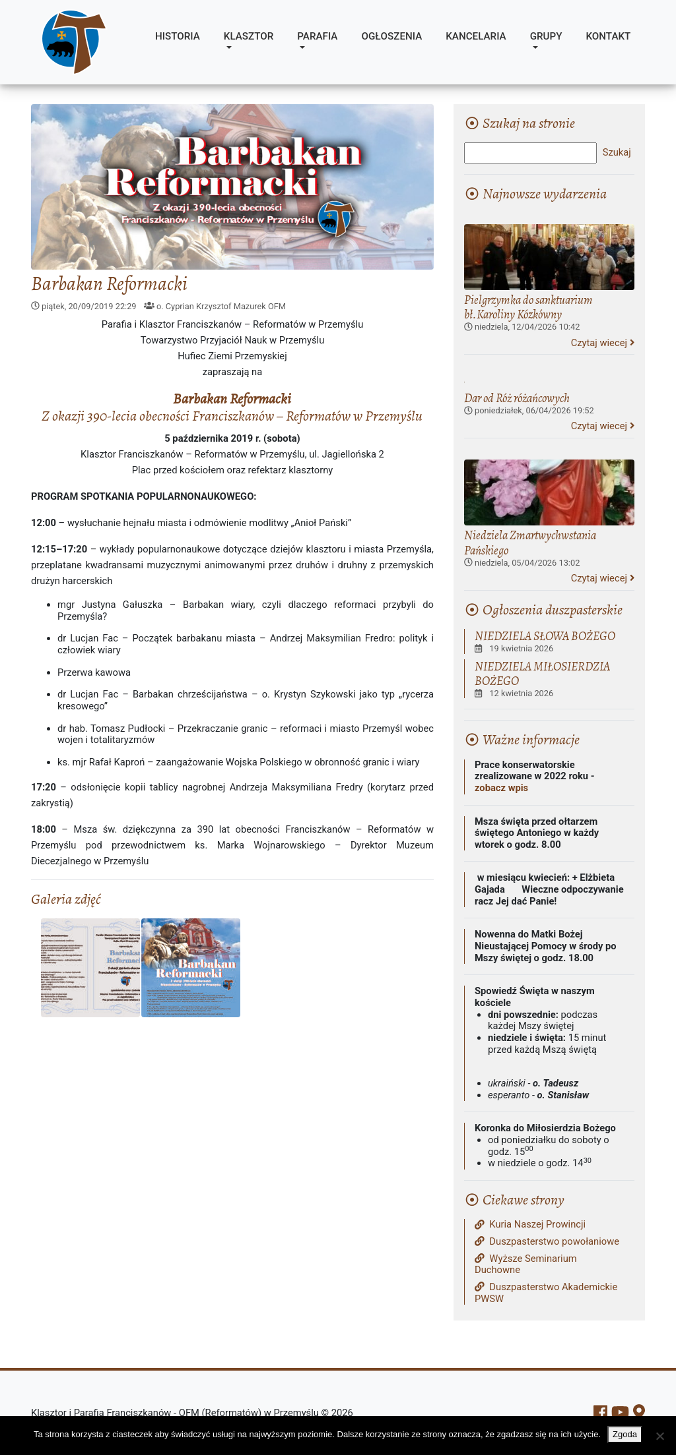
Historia (177, 36)
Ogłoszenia (391, 36)
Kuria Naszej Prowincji (530, 1224)
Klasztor (248, 36)
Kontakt (608, 36)
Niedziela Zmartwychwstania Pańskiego (530, 542)
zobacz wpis (501, 788)
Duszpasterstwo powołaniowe (547, 1241)
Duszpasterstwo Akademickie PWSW (546, 1293)
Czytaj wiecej (602, 343)
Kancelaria (476, 36)
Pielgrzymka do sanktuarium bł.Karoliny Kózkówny (528, 306)
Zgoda (625, 1434)
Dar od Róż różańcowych (517, 398)
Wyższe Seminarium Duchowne (526, 1264)
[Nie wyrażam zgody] (659, 1435)
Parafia (317, 36)
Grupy (546, 36)
